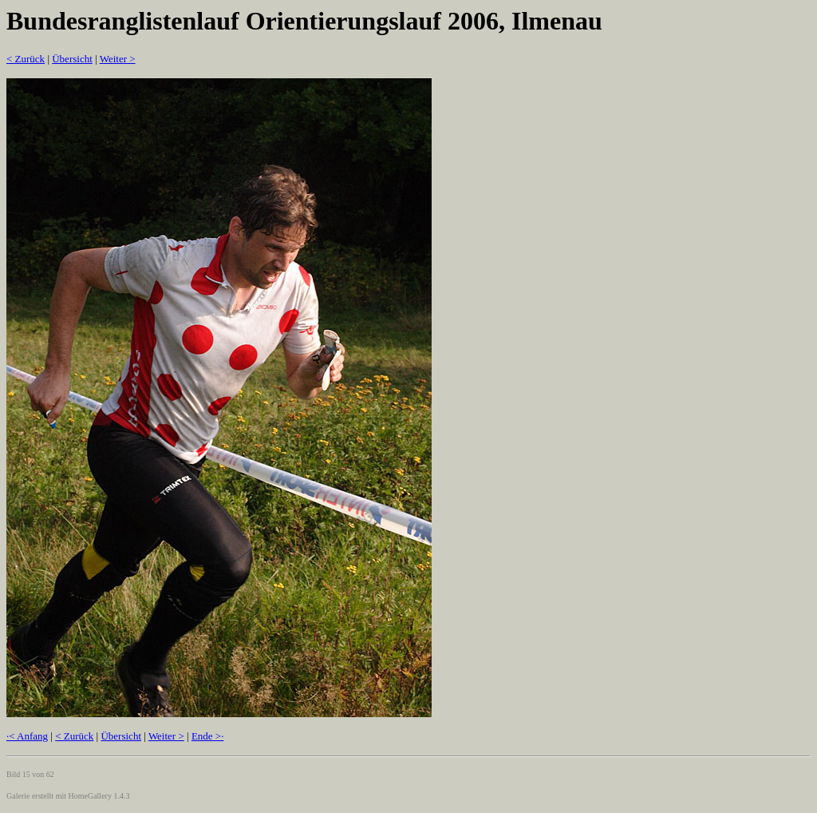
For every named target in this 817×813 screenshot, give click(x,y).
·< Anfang (27, 736)
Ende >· (207, 736)
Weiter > (118, 59)
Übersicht (72, 59)
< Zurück (25, 59)
